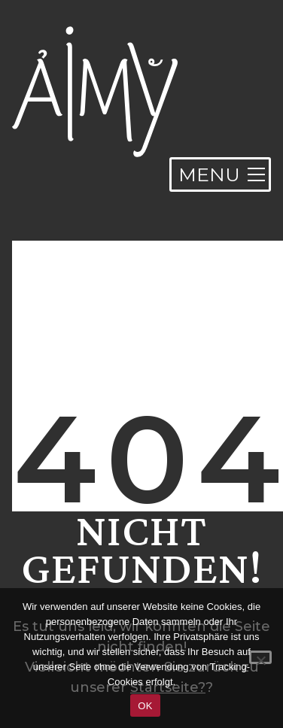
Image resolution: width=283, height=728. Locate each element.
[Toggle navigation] (220, 174)
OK (145, 705)
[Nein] (260, 657)
